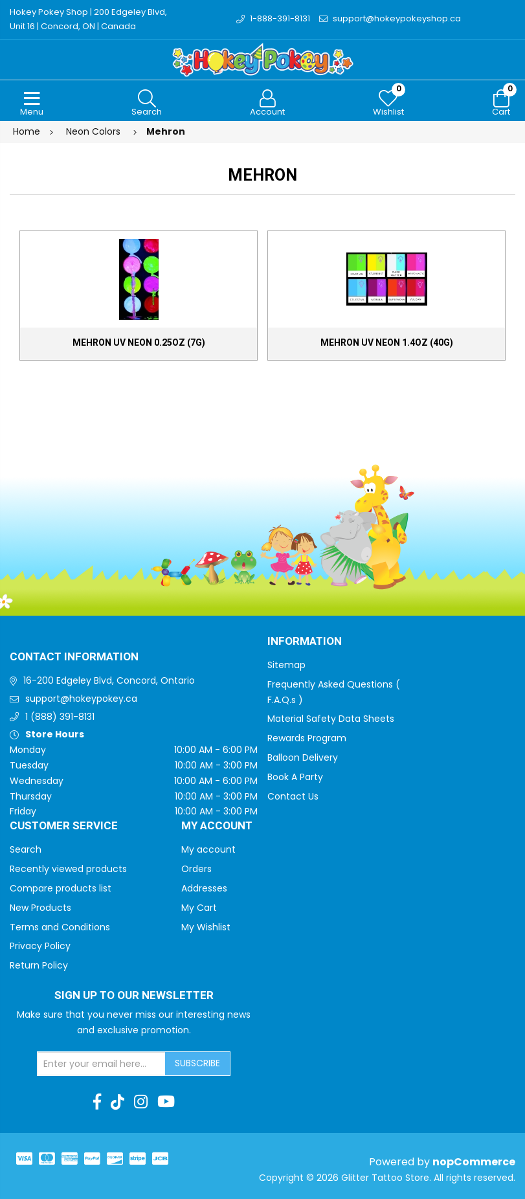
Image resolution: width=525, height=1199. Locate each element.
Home (26, 131)
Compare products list (60, 888)
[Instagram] (141, 1102)
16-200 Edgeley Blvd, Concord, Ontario (109, 680)
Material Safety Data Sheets (330, 718)
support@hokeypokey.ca (81, 698)
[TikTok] (117, 1102)
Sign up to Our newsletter (134, 995)
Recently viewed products (68, 868)
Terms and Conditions (60, 927)
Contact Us (292, 796)
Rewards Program (306, 738)
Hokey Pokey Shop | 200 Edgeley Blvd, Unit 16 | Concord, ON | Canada (88, 19)
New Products (40, 907)
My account (208, 849)
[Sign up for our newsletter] (102, 1063)
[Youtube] (166, 1102)
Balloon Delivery (302, 757)
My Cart (199, 907)
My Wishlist (205, 927)
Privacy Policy (40, 945)
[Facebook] (97, 1102)
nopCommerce (473, 1161)
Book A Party (295, 776)
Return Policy (39, 965)
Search (25, 849)
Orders (196, 868)
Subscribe (197, 1063)
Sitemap (286, 664)
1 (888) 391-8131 (60, 716)
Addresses (204, 888)
